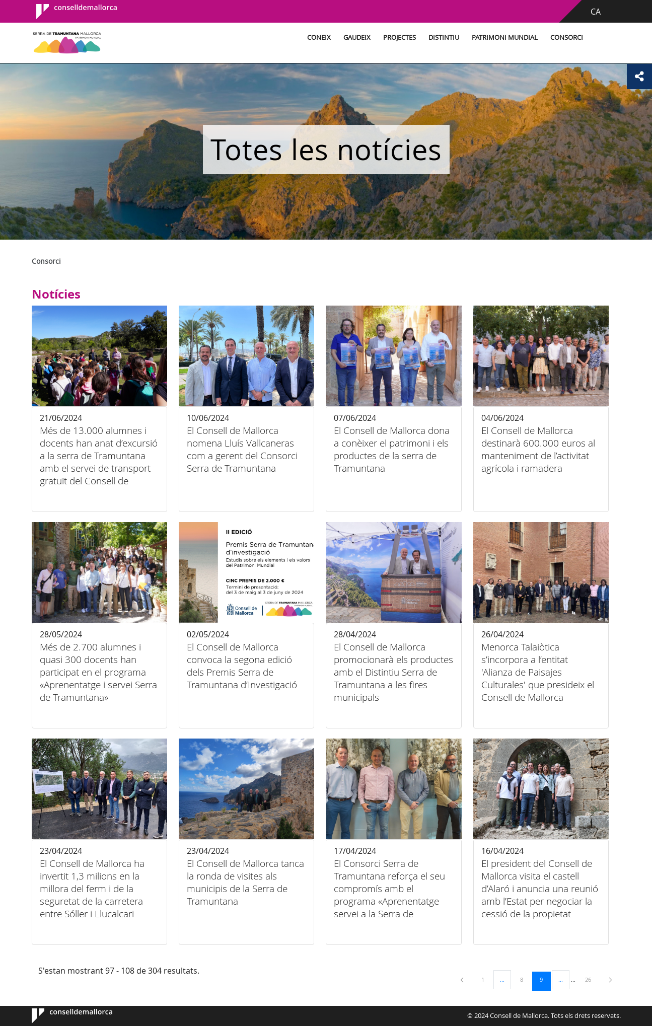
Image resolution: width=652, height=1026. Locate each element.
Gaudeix (357, 37)
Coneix (319, 37)
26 (592, 979)
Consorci (566, 37)
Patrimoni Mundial (505, 37)
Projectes (399, 37)
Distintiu (443, 37)
